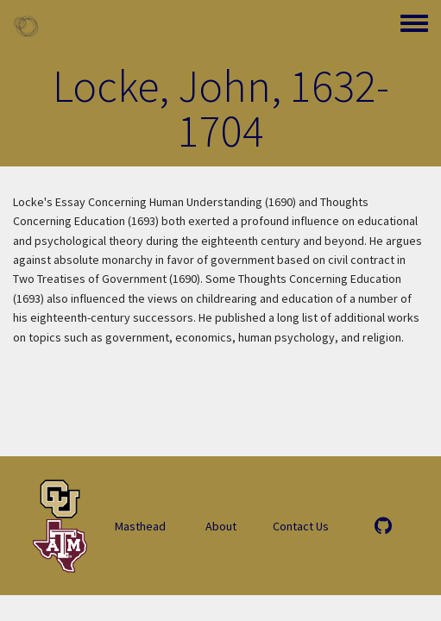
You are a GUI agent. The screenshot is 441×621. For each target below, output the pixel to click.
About (220, 526)
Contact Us (301, 526)
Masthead (140, 526)
